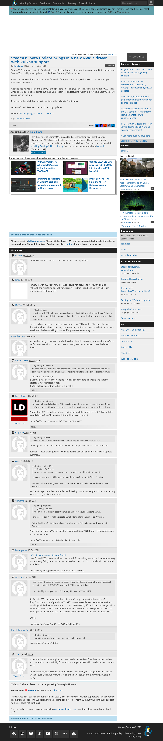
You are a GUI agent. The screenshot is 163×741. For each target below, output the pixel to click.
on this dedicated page (66, 709)
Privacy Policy (115, 733)
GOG (110, 12)
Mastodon (101, 146)
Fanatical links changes (132, 279)
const (18, 461)
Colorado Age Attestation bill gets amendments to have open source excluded (136, 99)
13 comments (110, 66)
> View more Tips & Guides (133, 226)
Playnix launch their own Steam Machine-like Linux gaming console (136, 72)
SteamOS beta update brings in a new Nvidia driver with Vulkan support (59, 59)
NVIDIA (22, 118)
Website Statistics (129, 358)
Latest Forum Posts (131, 261)
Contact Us (59, 3)
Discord (83, 3)
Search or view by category (134, 140)
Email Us (125, 150)
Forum (92, 3)
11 (152, 188)
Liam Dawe (18, 66)
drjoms (18, 255)
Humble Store (123, 12)
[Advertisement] (81, 34)
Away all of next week (131, 309)
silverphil (19, 577)
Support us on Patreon (22, 8)
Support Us (126, 341)
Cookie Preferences (130, 335)
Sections (45, 3)
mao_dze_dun (18, 336)
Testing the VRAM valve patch (135, 300)
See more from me (38, 152)
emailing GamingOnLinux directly (47, 146)
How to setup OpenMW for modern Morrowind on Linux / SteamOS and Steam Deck (137, 181)
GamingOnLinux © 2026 (129, 727)
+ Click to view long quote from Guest (48, 555)
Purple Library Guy (20, 630)
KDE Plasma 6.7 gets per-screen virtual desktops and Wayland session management (136, 126)
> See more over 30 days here (135, 135)
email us (69, 244)
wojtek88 (19, 432)
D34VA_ (19, 305)
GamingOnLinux (28, 3)
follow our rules (36, 241)
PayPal (52, 12)
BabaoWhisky (21, 360)
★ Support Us (136, 56)
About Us (125, 353)
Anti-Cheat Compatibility (133, 329)
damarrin (20, 500)
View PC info (19, 423)
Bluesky (72, 3)
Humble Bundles (129, 255)
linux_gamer (21, 550)
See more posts (128, 318)
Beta (17, 118)
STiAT (18, 654)
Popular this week (130, 64)
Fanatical (125, 243)
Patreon (30, 690)
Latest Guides (128, 156)
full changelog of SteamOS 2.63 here (36, 113)
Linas (17, 279)
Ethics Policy (129, 733)
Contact (125, 145)
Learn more (111, 54)
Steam (27, 118)
